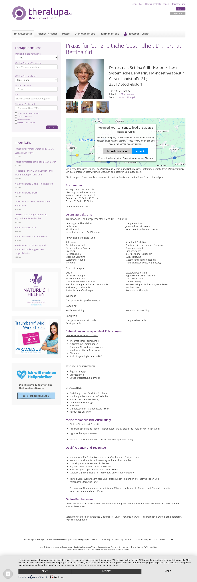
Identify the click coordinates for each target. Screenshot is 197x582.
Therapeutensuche (23, 34)
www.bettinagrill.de (129, 97)
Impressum (117, 539)
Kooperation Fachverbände (135, 539)
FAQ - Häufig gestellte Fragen (154, 3)
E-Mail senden (126, 94)
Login (180, 9)
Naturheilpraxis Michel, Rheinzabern (34, 183)
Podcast (66, 34)
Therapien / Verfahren (47, 34)
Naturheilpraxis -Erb (25, 227)
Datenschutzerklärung (100, 539)
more (168, 571)
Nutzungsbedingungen (79, 539)
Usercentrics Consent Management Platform (131, 158)
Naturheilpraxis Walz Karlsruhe (31, 236)
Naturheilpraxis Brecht (26, 192)
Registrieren (178, 13)
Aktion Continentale (157, 539)
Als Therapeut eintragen (34, 539)
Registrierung (178, 3)
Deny (45, 571)
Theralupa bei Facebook (57, 539)
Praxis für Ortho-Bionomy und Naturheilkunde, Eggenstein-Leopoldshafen (30, 249)
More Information (117, 151)
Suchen (52, 127)
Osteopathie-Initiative (85, 34)
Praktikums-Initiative (109, 34)
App (135, 3)
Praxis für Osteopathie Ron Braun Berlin (35, 161)
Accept (140, 151)
